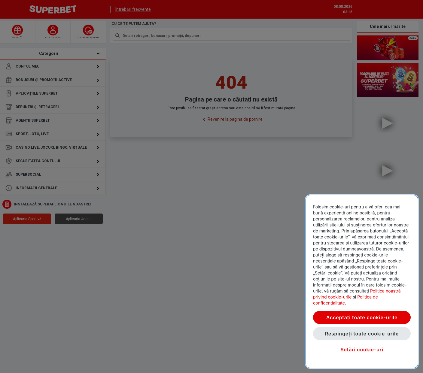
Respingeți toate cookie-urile (362, 334)
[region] (362, 281)
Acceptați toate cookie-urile (361, 317)
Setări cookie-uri (361, 350)
